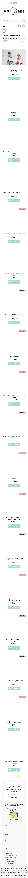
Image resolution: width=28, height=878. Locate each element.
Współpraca (8, 827)
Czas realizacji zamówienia (11, 855)
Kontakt (6, 829)
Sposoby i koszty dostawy (11, 857)
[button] (4, 26)
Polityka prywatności (9, 850)
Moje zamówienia (9, 841)
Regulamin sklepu (9, 848)
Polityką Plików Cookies (16, 870)
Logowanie (7, 837)
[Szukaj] (24, 21)
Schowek (7, 839)
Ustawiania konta (9, 843)
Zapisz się (14, 797)
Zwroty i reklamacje (9, 861)
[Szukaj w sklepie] (13, 21)
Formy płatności (8, 859)
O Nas (6, 825)
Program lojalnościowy (10, 863)
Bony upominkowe (9, 865)
